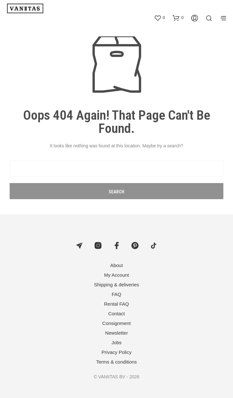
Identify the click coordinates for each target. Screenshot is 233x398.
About (116, 265)
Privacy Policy (116, 352)
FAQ (116, 294)
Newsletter (116, 333)
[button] (159, 17)
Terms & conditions (116, 362)
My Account (116, 275)
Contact (116, 313)
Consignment (116, 323)
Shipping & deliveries (116, 284)
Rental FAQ (116, 304)
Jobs (117, 342)
